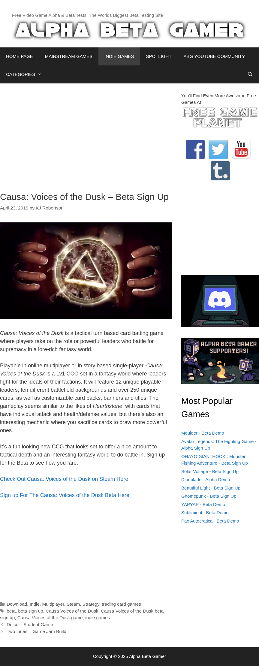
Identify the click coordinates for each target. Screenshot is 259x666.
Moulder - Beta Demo (202, 432)
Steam (73, 604)
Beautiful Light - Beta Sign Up (210, 487)
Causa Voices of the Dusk (72, 610)
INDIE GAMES (119, 56)
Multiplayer (53, 604)
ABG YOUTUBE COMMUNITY (214, 56)
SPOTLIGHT (158, 56)
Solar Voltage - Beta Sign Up (210, 471)
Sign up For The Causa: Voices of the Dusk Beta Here (64, 495)
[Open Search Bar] (250, 74)
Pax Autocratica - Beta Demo (210, 520)
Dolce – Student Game (30, 624)
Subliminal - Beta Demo (205, 512)
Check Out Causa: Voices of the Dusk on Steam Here (64, 479)
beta (11, 610)
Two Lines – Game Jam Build (36, 631)
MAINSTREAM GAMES (68, 56)
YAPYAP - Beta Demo (203, 504)
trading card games (121, 604)
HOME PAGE (19, 56)
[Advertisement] (86, 134)
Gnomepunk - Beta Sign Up (208, 496)
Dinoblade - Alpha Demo (205, 479)
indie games (97, 617)
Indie (35, 604)
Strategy (91, 604)
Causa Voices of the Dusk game (50, 617)
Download (17, 604)
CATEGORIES (27, 74)
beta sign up (30, 610)
